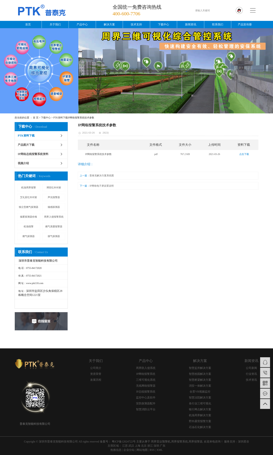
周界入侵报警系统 (54, 216)
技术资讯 (251, 379)
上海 (137, 445)
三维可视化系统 (145, 379)
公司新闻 (251, 367)
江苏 (125, 445)
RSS (152, 449)
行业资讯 (251, 373)
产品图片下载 (26, 144)
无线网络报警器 (145, 385)
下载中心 (163, 24)
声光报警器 (54, 197)
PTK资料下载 (60, 117)
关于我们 (55, 24)
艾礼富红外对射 (28, 197)
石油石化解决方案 (200, 427)
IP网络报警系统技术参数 (81, 117)
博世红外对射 (53, 187)
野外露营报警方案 (200, 421)
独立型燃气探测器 (28, 207)
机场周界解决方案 (200, 415)
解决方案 (109, 24)
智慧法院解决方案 (200, 397)
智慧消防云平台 (145, 409)
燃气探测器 (28, 236)
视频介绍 (23, 163)
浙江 (150, 445)
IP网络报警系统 (145, 373)
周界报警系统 (179, 441)
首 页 (35, 117)
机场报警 (28, 226)
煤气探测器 (54, 236)
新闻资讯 (190, 24)
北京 (144, 445)
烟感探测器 (54, 207)
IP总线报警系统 (145, 391)
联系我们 (217, 24)
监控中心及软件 (145, 397)
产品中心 (82, 24)
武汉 (131, 445)
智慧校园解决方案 (200, 373)
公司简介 (95, 367)
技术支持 (136, 24)
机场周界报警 (28, 187)
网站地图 (142, 449)
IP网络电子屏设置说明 (101, 186)
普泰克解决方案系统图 (101, 175)
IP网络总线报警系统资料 (33, 154)
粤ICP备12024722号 (124, 441)
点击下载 (244, 154)
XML (160, 449)
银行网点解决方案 (200, 409)
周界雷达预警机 (160, 441)
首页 (28, 24)
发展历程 (95, 379)
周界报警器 (195, 441)
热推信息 (116, 449)
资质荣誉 (95, 373)
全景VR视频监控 (200, 391)
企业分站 (129, 449)
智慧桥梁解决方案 (200, 379)
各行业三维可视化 (200, 403)
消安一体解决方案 (200, 385)
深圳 (156, 445)
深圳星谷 (243, 441)
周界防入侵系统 (145, 367)
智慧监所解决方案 (200, 367)
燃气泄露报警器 (53, 226)
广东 (162, 445)
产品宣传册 (245, 24)
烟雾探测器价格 (28, 216)
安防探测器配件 (145, 403)
